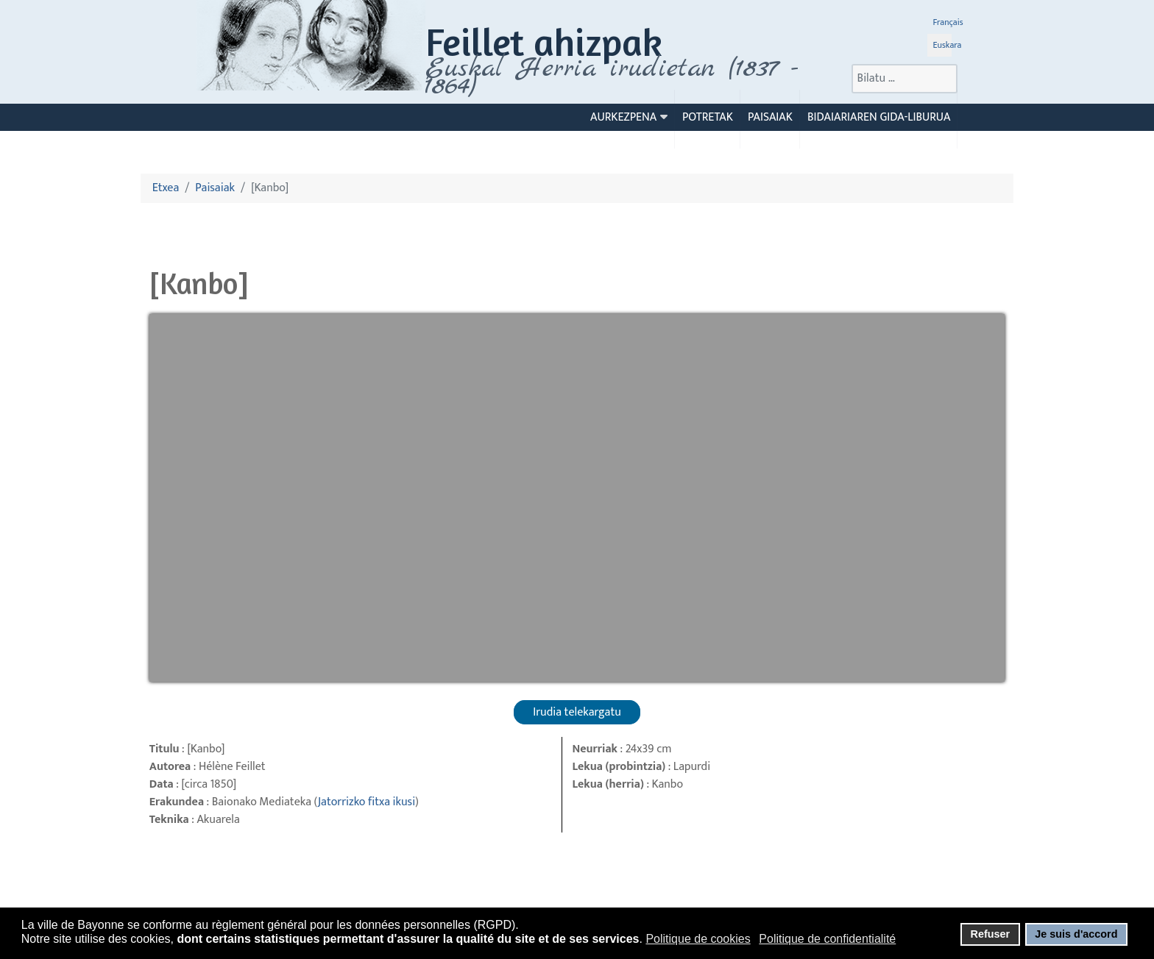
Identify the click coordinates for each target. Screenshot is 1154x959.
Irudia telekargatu (577, 712)
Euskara (947, 45)
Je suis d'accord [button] (1076, 934)
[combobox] (905, 78)
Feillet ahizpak (543, 41)
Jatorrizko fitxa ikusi (366, 802)
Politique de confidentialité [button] (827, 939)
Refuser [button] (990, 934)
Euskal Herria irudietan (611, 77)
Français (948, 22)
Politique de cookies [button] (697, 939)
